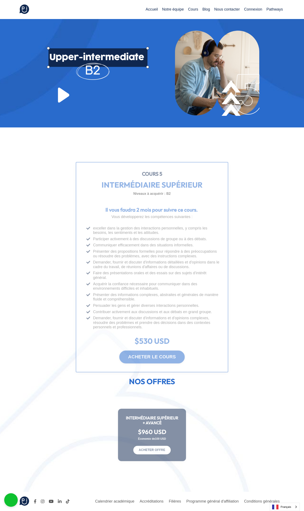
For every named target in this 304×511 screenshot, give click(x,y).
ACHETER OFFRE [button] (152, 446)
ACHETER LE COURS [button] (152, 365)
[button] (11, 500)
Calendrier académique (114, 501)
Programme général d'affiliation (212, 501)
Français (281, 507)
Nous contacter (227, 9)
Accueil (152, 9)
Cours (193, 9)
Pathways (274, 9)
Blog (206, 9)
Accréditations (152, 501)
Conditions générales (262, 501)
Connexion (253, 9)
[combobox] (285, 507)
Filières (175, 501)
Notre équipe (173, 9)
